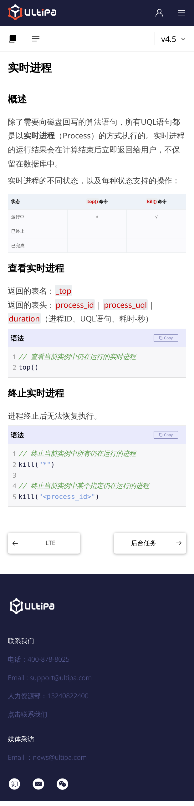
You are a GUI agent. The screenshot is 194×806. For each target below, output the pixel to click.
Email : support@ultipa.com (50, 682)
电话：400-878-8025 (38, 664)
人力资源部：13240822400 (48, 700)
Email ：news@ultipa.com (47, 762)
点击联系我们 (27, 718)
